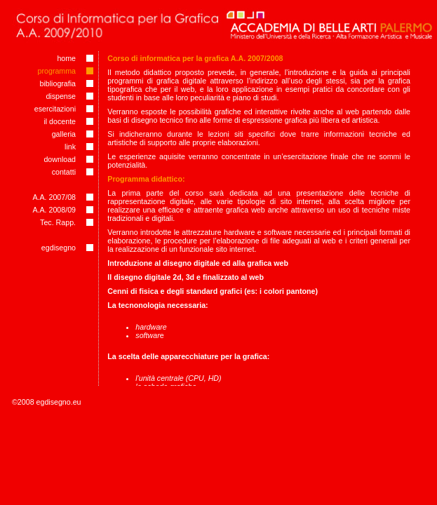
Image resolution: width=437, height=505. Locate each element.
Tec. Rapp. (58, 222)
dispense (61, 96)
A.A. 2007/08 (54, 197)
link (70, 146)
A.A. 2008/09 (54, 210)
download (59, 159)
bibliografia (58, 83)
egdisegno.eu (58, 402)
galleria (64, 134)
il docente (59, 121)
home (66, 58)
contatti (64, 172)
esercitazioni (55, 109)
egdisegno (58, 247)
